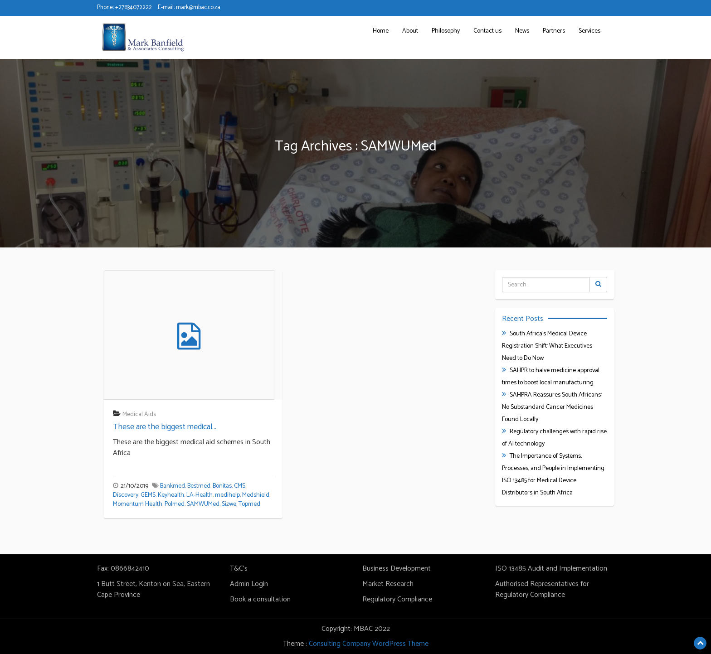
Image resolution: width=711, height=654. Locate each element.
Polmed (175, 504)
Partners (554, 31)
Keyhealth (171, 495)
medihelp (227, 495)
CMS (239, 486)
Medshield (255, 495)
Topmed (249, 504)
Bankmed (172, 486)
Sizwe (229, 504)
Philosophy (446, 31)
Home (381, 31)
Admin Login (249, 584)
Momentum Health (137, 504)
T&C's (239, 568)
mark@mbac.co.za (198, 7)
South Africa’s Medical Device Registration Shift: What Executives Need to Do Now (547, 346)
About (410, 31)
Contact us (487, 31)
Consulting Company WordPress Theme (369, 644)
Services (589, 31)
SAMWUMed (203, 504)
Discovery (125, 495)
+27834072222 (133, 7)
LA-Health (199, 495)
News (522, 31)
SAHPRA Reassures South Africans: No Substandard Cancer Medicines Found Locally (552, 407)
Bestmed (198, 486)
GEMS (148, 495)
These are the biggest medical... (164, 427)
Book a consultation (260, 599)
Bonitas (222, 486)
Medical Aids (139, 414)
